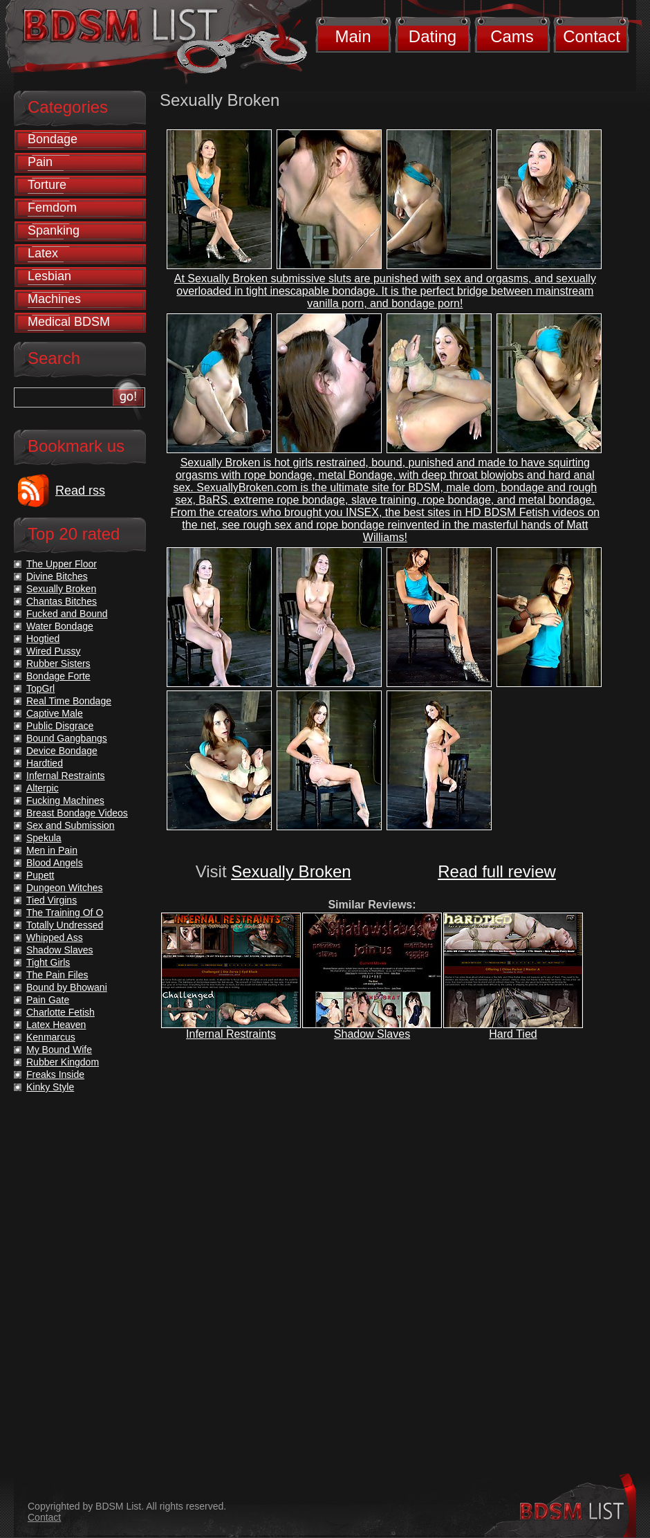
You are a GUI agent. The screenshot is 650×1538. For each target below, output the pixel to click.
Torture (47, 185)
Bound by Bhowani (66, 987)
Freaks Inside (55, 1074)
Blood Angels (54, 862)
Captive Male (54, 713)
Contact (591, 36)
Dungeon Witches (64, 887)
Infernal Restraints (231, 1034)
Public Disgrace (59, 725)
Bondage (52, 139)
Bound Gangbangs (66, 738)
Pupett (40, 875)
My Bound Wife (59, 1049)
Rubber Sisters (58, 663)
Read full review (497, 871)
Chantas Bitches (61, 601)
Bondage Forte (58, 675)
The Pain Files (57, 974)
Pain (40, 162)
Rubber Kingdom (62, 1062)
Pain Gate (47, 999)
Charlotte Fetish (60, 1012)
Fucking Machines (65, 800)
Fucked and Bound (67, 613)
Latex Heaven (56, 1024)
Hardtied (44, 763)
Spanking (54, 230)
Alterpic (42, 788)
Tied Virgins (51, 900)
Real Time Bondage (68, 700)
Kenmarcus (50, 1037)
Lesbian (49, 276)
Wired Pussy (53, 651)
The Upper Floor (61, 563)
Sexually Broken (291, 871)
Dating (432, 36)
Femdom (52, 207)
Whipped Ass (54, 937)
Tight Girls (48, 962)
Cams (512, 36)
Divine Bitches (57, 576)
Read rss (80, 490)
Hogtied (42, 638)
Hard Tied (513, 1034)
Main (353, 36)
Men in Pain (51, 850)
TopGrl (40, 688)
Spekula (44, 837)
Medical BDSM (69, 322)
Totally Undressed (64, 925)
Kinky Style (50, 1086)
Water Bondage (59, 626)
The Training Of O (64, 912)
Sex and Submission (70, 825)
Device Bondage (62, 750)
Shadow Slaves (372, 1034)
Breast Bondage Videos (77, 812)
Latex (43, 253)
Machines (54, 299)
